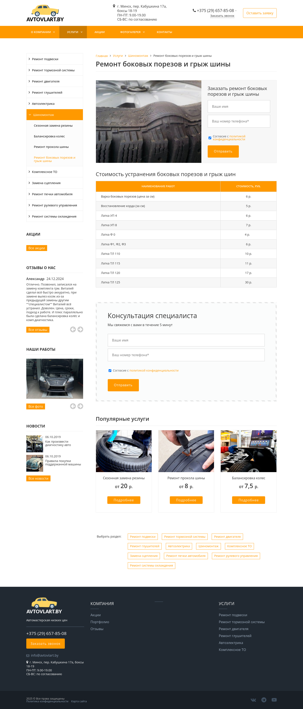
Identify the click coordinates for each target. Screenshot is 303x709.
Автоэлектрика (43, 103)
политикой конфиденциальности (229, 137)
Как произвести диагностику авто (58, 443)
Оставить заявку (259, 13)
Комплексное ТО (44, 172)
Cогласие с (229, 138)
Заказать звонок (222, 16)
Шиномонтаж (43, 115)
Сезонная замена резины (53, 125)
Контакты (164, 32)
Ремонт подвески (45, 59)
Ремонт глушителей (47, 92)
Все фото (35, 406)
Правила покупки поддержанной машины (63, 462)
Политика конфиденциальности (47, 701)
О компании (41, 32)
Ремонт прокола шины (51, 147)
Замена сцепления (46, 183)
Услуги (72, 32)
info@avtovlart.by (44, 655)
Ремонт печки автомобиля (52, 194)
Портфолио (99, 622)
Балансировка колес (49, 136)
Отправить (223, 151)
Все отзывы (37, 329)
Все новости (38, 478)
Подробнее (124, 500)
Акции (99, 32)
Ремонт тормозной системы (53, 70)
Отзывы (96, 629)
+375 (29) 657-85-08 (216, 10)
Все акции (36, 248)
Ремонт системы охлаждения (54, 216)
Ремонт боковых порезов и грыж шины (54, 159)
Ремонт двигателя (46, 81)
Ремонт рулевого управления (54, 205)
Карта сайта (79, 701)
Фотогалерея (130, 32)
